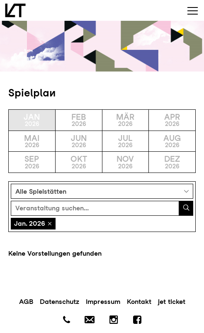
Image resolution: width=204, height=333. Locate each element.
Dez (172, 162)
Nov (126, 162)
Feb (79, 120)
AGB (26, 302)
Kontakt (139, 302)
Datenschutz (59, 302)
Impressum (103, 302)
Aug (172, 141)
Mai (32, 141)
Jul (126, 141)
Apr (172, 120)
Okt (79, 162)
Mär (126, 120)
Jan (32, 120)
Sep (32, 162)
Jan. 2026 (29, 223)
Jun (79, 141)
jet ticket (171, 302)
